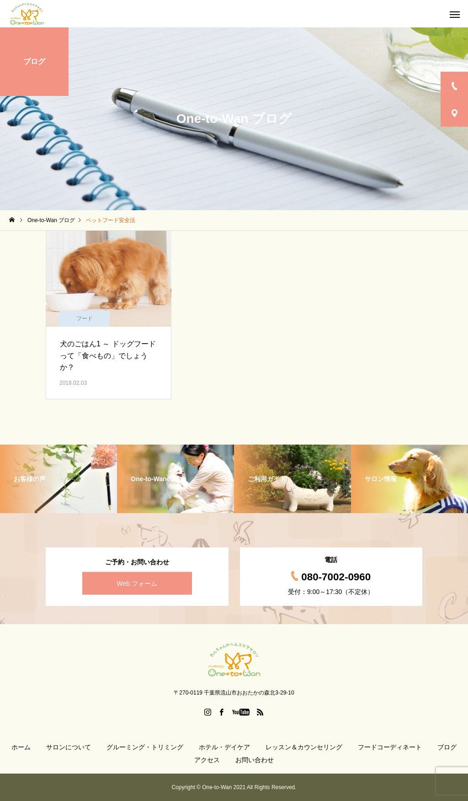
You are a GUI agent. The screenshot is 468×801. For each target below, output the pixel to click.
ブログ (447, 747)
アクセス (207, 760)
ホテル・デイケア (224, 747)
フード (84, 318)
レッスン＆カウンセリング (304, 747)
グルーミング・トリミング (144, 747)
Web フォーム (137, 583)
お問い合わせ (254, 760)
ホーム (21, 747)
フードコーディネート (390, 747)
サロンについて (68, 747)
